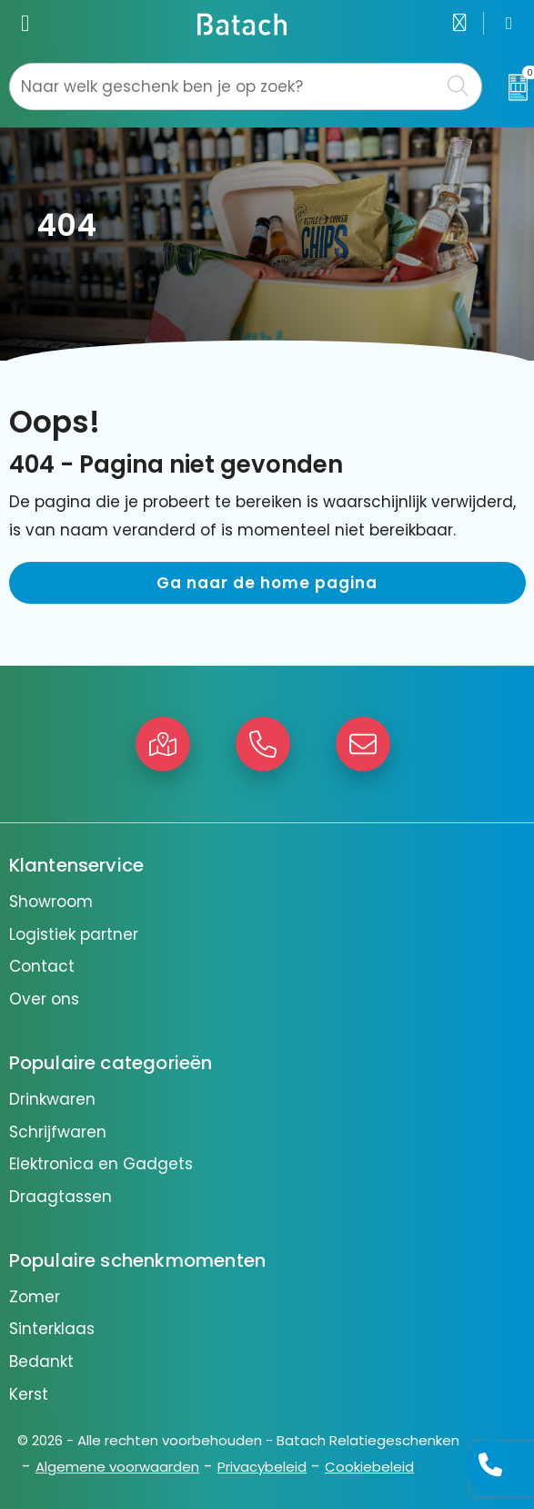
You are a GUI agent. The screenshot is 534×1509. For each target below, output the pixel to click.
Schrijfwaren (57, 1132)
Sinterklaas (52, 1329)
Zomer (34, 1297)
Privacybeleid (262, 1466)
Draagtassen (60, 1197)
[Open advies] (490, 1465)
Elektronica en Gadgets (101, 1164)
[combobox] (225, 86)
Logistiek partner (73, 934)
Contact (42, 966)
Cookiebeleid (369, 1466)
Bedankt (41, 1361)
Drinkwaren (52, 1099)
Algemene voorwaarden (117, 1466)
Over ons (44, 999)
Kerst (28, 1394)
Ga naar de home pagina (267, 583)
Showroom (51, 902)
